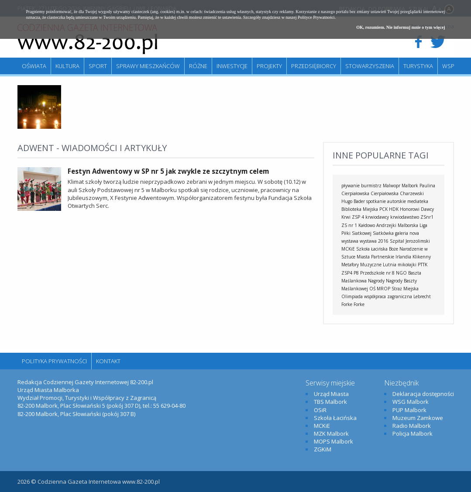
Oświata (34, 66)
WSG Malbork (410, 402)
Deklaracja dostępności (423, 394)
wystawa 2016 (374, 241)
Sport (98, 66)
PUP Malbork (409, 410)
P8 (356, 273)
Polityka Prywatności (54, 361)
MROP (383, 289)
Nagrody (376, 281)
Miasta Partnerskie (375, 257)
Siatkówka (383, 233)
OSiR (320, 410)
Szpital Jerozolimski (410, 241)
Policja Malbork (412, 433)
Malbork (410, 185)
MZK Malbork (331, 433)
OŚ (372, 289)
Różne (198, 66)
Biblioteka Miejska (359, 209)
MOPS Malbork (333, 441)
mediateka (417, 201)
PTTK (422, 264)
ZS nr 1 (349, 225)
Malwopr (391, 185)
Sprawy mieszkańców (148, 66)
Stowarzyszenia (369, 66)
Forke (359, 304)
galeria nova (407, 233)
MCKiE (348, 249)
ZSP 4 (358, 217)
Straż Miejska (405, 289)
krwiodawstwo (404, 217)
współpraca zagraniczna (388, 296)
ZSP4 (346, 273)
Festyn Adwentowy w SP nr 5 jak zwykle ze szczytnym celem (168, 171)
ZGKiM (322, 449)
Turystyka (418, 66)
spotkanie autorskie (386, 201)
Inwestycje (232, 66)
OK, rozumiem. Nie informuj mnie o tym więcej (400, 27)
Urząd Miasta (331, 394)
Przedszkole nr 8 (377, 273)
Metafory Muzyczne (361, 264)
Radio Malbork (411, 426)
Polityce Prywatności (316, 17)
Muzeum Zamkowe (417, 418)
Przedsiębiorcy (313, 66)
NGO (401, 273)
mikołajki (407, 264)
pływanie (350, 185)
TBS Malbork (330, 402)
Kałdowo (366, 225)
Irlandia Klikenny (413, 257)
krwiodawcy (377, 217)
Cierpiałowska (385, 193)
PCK (383, 209)
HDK (394, 209)
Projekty (269, 66)
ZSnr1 (426, 217)
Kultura (67, 66)
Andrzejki (386, 225)
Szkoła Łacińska (372, 249)
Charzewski (412, 193)
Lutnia (389, 264)
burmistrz (371, 185)
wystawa (349, 241)
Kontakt (108, 361)
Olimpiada (352, 296)
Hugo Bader (353, 201)
